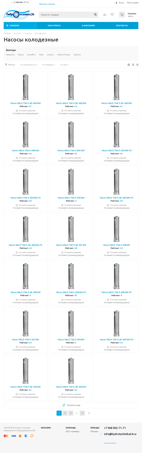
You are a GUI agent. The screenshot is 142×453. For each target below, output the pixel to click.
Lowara (50, 55)
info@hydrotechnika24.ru (120, 433)
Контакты (122, 25)
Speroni (77, 55)
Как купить (54, 25)
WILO (41, 55)
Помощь (71, 428)
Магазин (46, 428)
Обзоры (94, 431)
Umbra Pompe (63, 55)
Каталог (15, 25)
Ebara (21, 55)
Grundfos (31, 55)
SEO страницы (72, 431)
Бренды (94, 428)
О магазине (88, 25)
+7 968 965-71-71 (21, 2)
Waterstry (10, 55)
